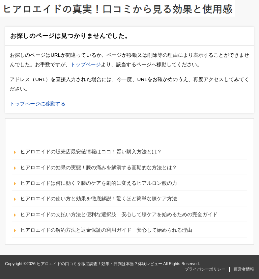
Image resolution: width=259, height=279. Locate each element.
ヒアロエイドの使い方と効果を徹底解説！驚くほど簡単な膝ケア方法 (98, 198)
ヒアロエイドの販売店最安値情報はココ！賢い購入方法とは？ (91, 151)
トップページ (85, 64)
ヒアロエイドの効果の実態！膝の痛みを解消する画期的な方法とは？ (98, 167)
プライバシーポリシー (205, 269)
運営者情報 (244, 269)
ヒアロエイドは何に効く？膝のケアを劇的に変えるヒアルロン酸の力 (98, 183)
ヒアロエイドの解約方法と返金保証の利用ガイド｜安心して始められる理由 (106, 230)
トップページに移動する (37, 103)
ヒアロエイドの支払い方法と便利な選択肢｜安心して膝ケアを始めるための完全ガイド (119, 214)
